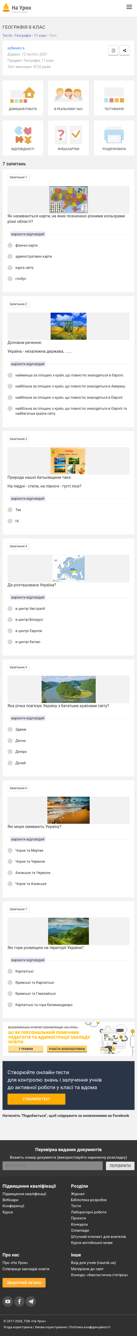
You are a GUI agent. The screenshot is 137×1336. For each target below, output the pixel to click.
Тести (76, 1206)
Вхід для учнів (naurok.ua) (93, 1262)
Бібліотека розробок (89, 1200)
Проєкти (78, 1218)
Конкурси (79, 1224)
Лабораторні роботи (89, 1212)
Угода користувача (18, 1327)
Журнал (78, 1194)
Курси (8, 1212)
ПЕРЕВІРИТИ (120, 1166)
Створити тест (36, 1099)
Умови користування (51, 1327)
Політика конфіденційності (89, 1327)
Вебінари (10, 1200)
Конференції (13, 1206)
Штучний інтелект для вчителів (98, 1236)
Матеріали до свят (87, 1269)
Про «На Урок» (15, 1262)
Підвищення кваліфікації (24, 1194)
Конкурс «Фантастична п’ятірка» (99, 1275)
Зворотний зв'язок (24, 1282)
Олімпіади (80, 1230)
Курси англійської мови (92, 1242)
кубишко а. (16, 48)
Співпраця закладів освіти (26, 1269)
